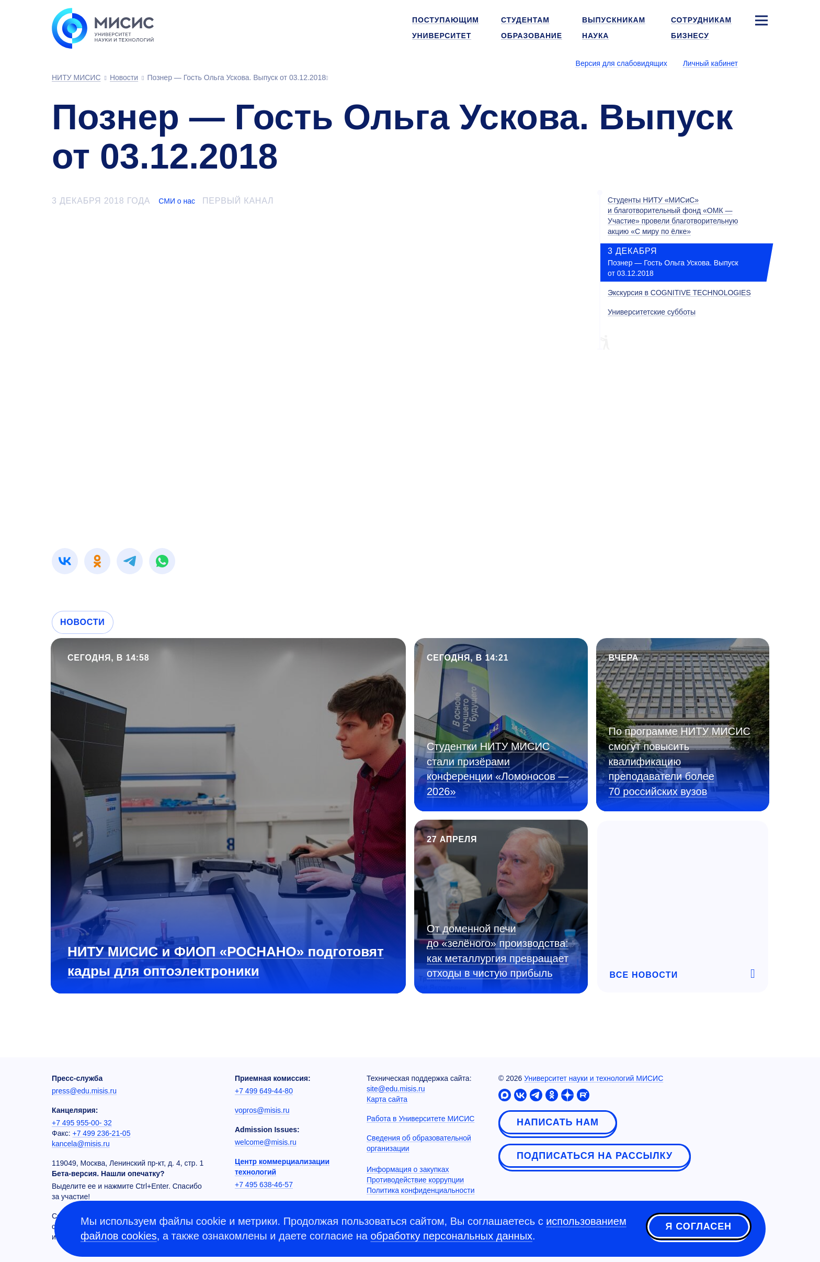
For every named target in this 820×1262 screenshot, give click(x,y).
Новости (82, 622)
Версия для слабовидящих (621, 63)
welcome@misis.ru (266, 1142)
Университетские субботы (652, 312)
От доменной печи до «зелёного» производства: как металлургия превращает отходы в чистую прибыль (497, 951)
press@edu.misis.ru (84, 1091)
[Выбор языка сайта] (761, 62)
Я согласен (699, 1227)
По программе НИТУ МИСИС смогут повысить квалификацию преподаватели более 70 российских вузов (679, 761)
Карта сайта (387, 1099)
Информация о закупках (408, 1169)
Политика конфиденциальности (421, 1190)
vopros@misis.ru (262, 1110)
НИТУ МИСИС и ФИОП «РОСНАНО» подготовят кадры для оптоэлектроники (225, 961)
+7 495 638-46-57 (264, 1184)
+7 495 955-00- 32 (82, 1123)
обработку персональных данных (451, 1236)
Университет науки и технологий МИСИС (593, 1078)
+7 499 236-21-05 (102, 1133)
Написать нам (558, 1122)
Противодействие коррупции (415, 1180)
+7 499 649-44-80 (264, 1091)
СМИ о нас (176, 201)
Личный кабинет (710, 63)
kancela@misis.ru (81, 1144)
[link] (65, 561)
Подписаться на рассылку (595, 1156)
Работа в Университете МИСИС (420, 1118)
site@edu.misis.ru (396, 1089)
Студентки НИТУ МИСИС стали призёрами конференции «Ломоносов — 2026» (497, 769)
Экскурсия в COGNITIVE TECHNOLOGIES (679, 292)
